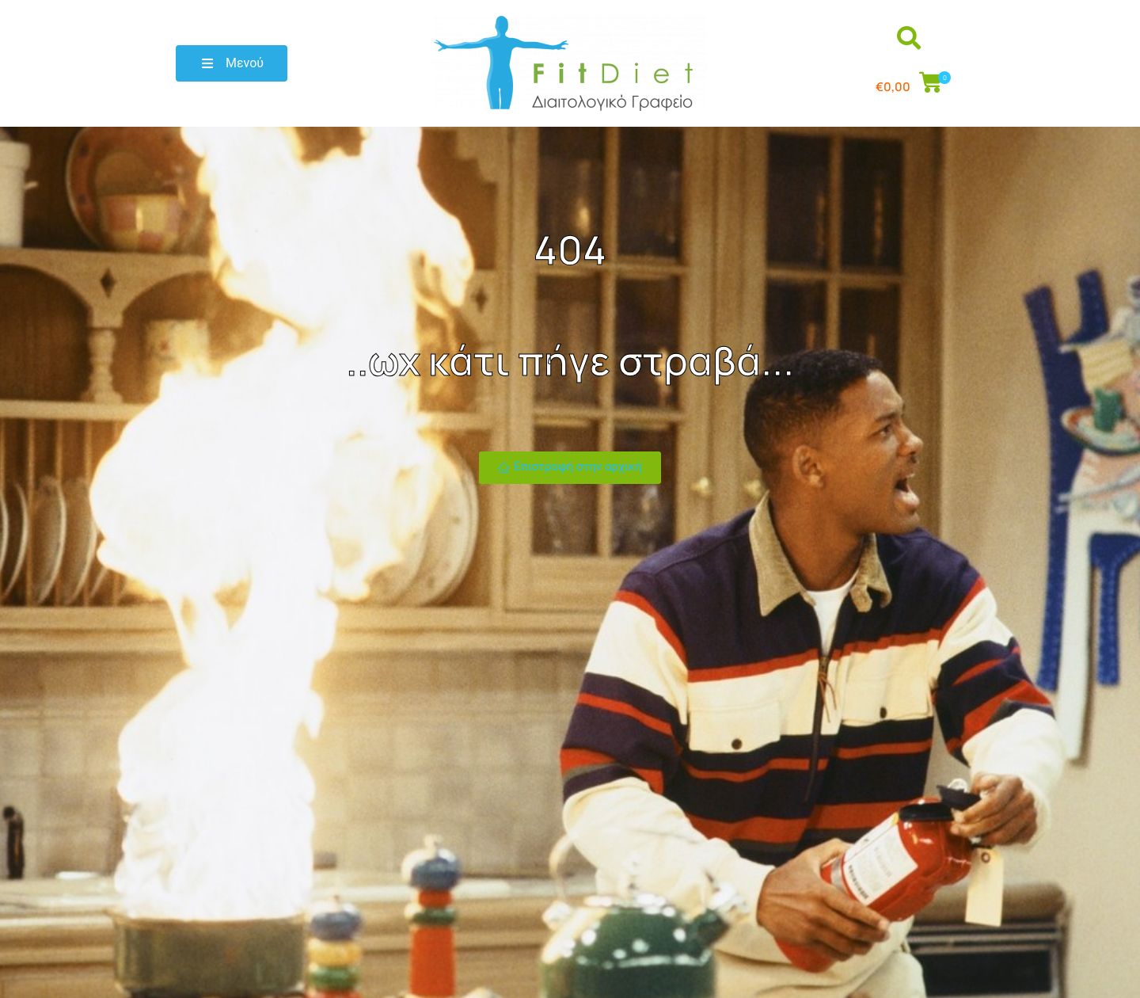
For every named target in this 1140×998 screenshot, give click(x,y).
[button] (231, 63)
